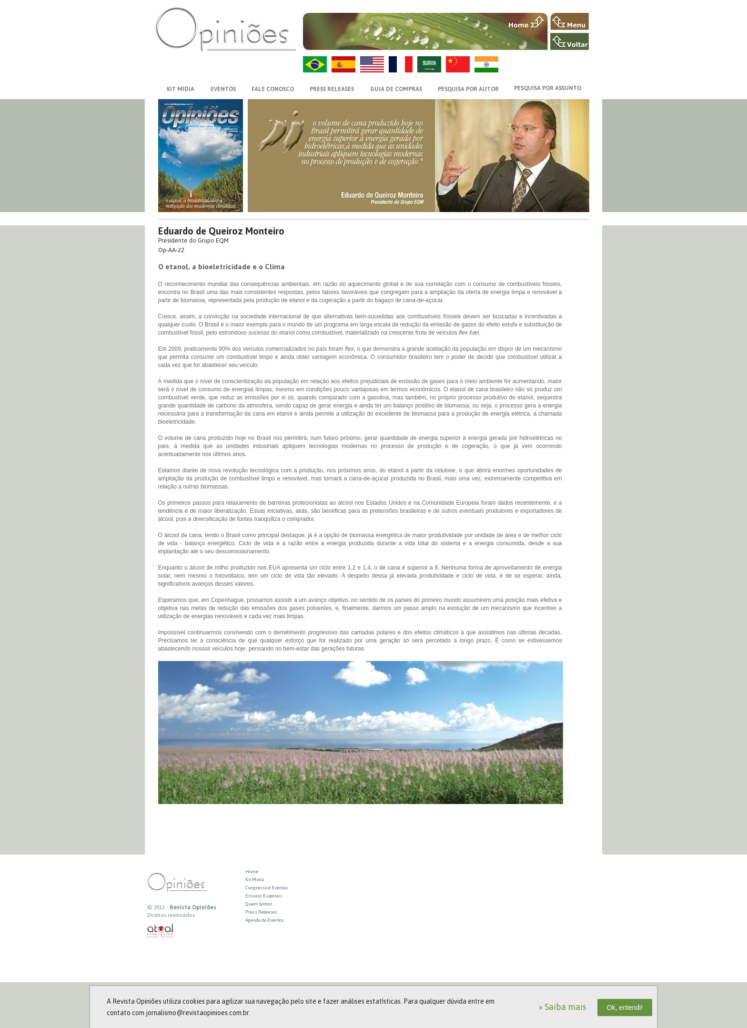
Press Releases (261, 912)
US (372, 64)
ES (343, 64)
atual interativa (160, 931)
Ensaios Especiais (264, 895)
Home (251, 871)
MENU (569, 21)
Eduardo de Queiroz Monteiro (221, 230)
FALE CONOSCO (273, 89)
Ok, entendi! (625, 1007)
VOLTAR (569, 41)
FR (401, 64)
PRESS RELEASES (332, 89)
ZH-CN (458, 64)
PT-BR (315, 64)
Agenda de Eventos (264, 920)
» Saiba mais (562, 1007)
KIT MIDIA (180, 89)
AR (429, 64)
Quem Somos (259, 903)
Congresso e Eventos (266, 887)
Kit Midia (254, 879)
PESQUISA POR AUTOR (468, 89)
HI (486, 64)
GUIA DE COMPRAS (396, 89)
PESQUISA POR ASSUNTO (547, 88)
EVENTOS (223, 89)
